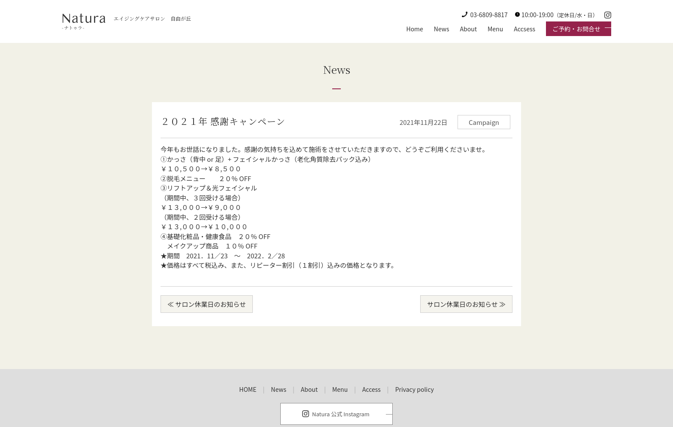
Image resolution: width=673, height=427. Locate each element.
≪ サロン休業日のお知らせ (206, 304)
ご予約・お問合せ (576, 28)
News (441, 28)
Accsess (524, 28)
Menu (495, 28)
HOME (247, 389)
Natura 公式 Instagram (341, 414)
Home (414, 28)
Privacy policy (414, 389)
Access (371, 389)
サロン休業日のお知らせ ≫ (466, 304)
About (468, 28)
